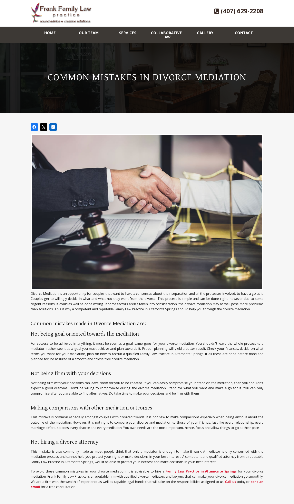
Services (127, 32)
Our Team (89, 32)
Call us (230, 481)
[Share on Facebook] (34, 127)
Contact (244, 32)
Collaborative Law (166, 34)
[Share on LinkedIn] (53, 127)
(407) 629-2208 (238, 11)
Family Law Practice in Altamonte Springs (201, 471)
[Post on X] (43, 127)
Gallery (205, 32)
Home (50, 32)
